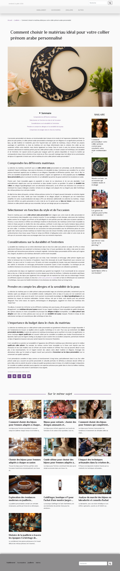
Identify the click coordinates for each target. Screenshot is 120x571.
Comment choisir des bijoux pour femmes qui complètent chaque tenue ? (93, 425)
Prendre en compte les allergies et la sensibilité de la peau (45, 126)
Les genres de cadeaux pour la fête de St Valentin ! (99, 213)
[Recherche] (97, 3)
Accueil (10, 20)
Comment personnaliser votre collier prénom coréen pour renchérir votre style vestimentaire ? (99, 146)
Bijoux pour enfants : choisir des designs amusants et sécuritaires (60, 425)
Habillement (41, 10)
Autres (81, 10)
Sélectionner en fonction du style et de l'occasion (45, 120)
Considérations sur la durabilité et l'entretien (45, 123)
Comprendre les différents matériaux (45, 117)
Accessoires (55, 10)
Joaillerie (69, 10)
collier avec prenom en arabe (47, 278)
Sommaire (46, 113)
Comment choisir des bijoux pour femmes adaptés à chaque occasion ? (24, 425)
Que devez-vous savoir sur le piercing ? (98, 243)
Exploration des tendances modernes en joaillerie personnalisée (22, 500)
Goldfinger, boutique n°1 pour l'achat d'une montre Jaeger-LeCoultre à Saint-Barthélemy (59, 500)
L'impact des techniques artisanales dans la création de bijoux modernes (94, 462)
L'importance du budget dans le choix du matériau (45, 130)
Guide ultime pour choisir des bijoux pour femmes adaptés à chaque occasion (59, 462)
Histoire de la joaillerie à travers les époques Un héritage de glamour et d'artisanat (25, 538)
